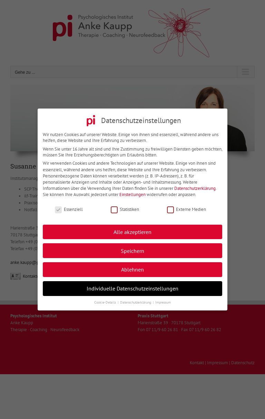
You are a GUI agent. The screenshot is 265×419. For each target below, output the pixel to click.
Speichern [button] (132, 248)
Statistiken (125, 207)
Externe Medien (186, 207)
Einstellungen (132, 192)
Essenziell (69, 207)
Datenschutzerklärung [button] (136, 299)
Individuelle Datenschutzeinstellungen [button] (132, 285)
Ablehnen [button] (132, 266)
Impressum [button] (163, 299)
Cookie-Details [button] (105, 299)
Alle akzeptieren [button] (132, 229)
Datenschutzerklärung (195, 185)
